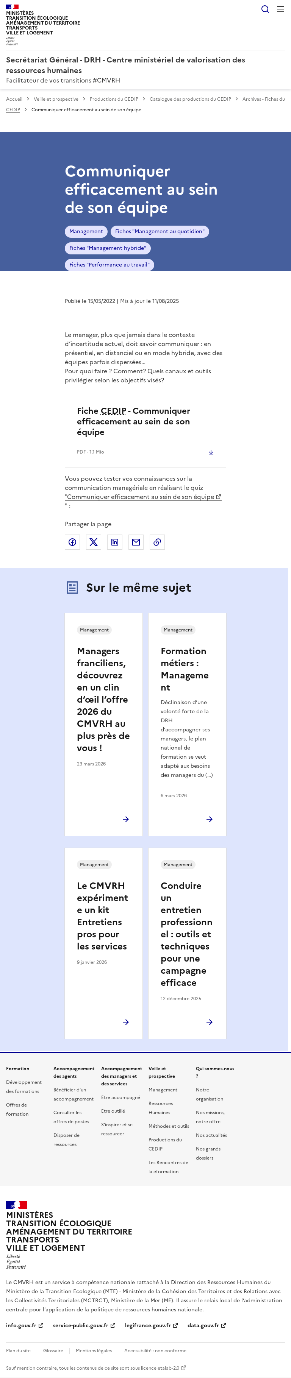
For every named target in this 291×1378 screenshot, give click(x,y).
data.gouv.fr (203, 1326)
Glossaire (53, 1350)
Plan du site (18, 1350)
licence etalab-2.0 (160, 1368)
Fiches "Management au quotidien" (160, 231)
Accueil (14, 99)
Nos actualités (211, 1135)
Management (86, 231)
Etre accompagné (120, 1097)
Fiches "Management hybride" (107, 248)
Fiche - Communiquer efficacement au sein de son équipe (133, 421)
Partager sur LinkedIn (114, 542)
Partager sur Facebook (72, 542)
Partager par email (136, 542)
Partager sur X (93, 542)
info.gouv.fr (21, 1326)
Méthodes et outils (169, 1126)
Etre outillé (113, 1111)
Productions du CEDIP (114, 99)
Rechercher (265, 9)
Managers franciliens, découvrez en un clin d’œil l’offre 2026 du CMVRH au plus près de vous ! (103, 699)
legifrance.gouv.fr (148, 1326)
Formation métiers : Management (185, 669)
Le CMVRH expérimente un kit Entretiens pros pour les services (102, 916)
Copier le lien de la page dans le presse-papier (157, 542)
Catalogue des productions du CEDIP (190, 99)
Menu (280, 9)
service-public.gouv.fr (80, 1326)
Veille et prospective (56, 99)
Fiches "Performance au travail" (109, 265)
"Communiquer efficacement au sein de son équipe (139, 496)
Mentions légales (94, 1350)
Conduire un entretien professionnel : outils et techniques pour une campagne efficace (187, 934)
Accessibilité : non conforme (155, 1350)
